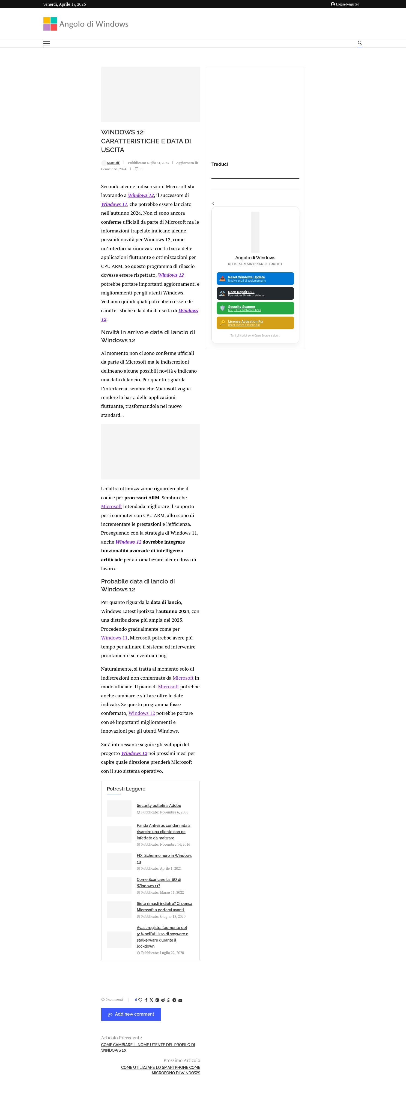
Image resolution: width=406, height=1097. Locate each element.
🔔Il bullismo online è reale (100, 915)
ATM (316, 900)
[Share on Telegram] (123, 740)
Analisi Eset (316, 862)
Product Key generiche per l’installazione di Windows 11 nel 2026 (105, 857)
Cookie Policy (218, 1043)
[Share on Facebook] (95, 740)
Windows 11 (238, 225)
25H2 (316, 938)
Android (316, 871)
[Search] (360, 44)
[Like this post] (89, 740)
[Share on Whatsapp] (117, 740)
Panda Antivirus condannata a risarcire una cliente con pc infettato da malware (219, 626)
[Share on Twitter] (100, 740)
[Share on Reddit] (112, 740)
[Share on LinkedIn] (106, 740)
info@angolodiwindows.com (213, 1015)
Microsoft (228, 452)
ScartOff (59, 207)
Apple (316, 881)
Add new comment (80, 754)
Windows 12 (178, 225)
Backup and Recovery (316, 919)
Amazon (316, 852)
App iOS (319, 890)
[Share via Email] (129, 740)
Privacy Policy (188, 1043)
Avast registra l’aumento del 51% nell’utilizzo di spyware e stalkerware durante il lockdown (216, 680)
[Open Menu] (46, 43)
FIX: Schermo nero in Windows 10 (116, 652)
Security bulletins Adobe (108, 622)
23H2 (316, 928)
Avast (316, 909)
